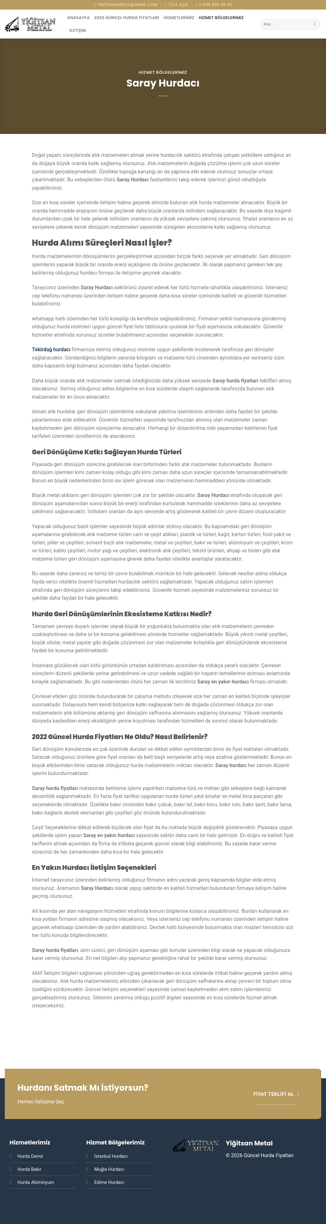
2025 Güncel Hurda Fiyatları (126, 17)
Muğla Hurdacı (109, 1169)
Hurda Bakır (29, 1169)
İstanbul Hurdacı (111, 1156)
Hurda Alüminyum (36, 1182)
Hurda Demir (30, 1156)
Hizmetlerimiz (179, 17)
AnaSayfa (78, 17)
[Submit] (314, 24)
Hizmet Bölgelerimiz (221, 17)
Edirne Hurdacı (109, 1182)
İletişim (77, 30)
